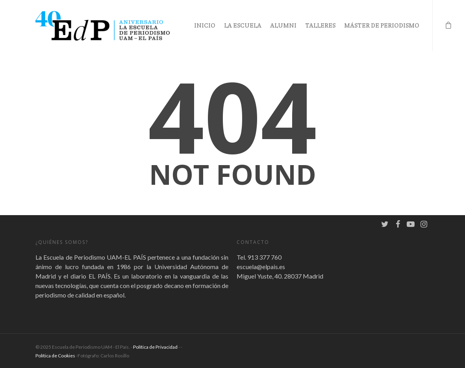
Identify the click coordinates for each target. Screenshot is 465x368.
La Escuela (242, 25)
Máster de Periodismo (381, 25)
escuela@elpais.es (261, 266)
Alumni (283, 25)
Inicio (204, 25)
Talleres (320, 25)
